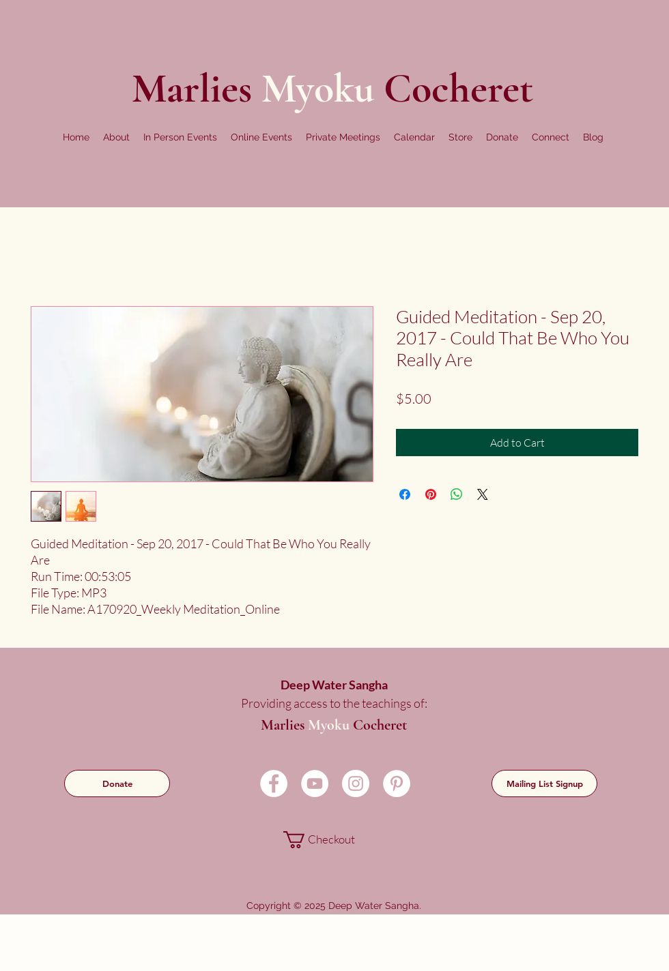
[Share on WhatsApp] (457, 494)
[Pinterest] (396, 783)
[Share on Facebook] (405, 494)
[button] (116, 137)
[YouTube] (314, 783)
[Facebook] (273, 783)
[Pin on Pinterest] (431, 494)
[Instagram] (355, 783)
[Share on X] (482, 494)
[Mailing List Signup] (544, 783)
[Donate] (117, 783)
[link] (332, 839)
